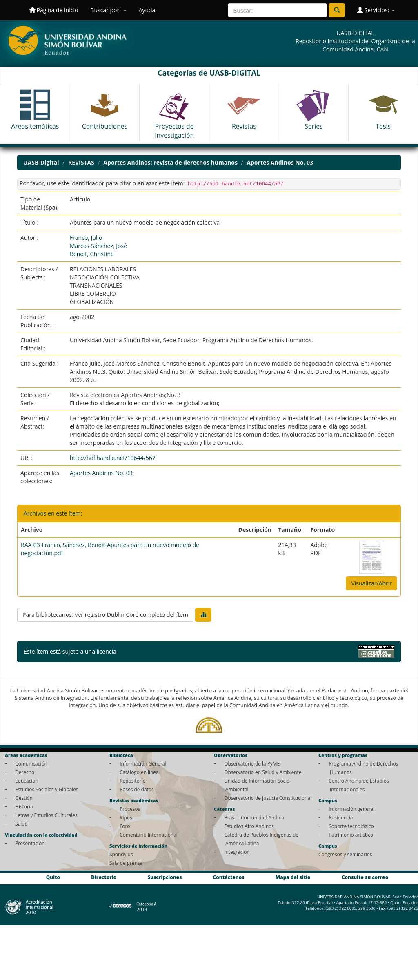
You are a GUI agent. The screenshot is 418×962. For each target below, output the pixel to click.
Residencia (341, 817)
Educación (26, 780)
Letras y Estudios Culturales (46, 815)
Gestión (24, 798)
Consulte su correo (365, 877)
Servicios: (376, 10)
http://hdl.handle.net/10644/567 (113, 458)
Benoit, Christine (92, 254)
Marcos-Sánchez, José (98, 246)
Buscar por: (108, 10)
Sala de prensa (125, 862)
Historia (24, 806)
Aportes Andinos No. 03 (280, 162)
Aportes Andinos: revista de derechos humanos (170, 162)
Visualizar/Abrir (371, 583)
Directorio (103, 877)
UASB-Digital (41, 162)
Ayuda (147, 10)
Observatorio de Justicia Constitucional (267, 798)
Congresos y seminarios (345, 854)
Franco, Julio (86, 237)
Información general (351, 809)
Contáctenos (229, 877)
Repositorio (133, 780)
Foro (125, 826)
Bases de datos (136, 789)
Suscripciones (164, 877)
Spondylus (121, 854)
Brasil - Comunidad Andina (254, 817)
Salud (21, 823)
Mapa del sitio (293, 877)
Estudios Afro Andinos (249, 826)
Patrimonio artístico (351, 834)
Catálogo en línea (139, 772)
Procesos (130, 809)
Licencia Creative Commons (154, 651)
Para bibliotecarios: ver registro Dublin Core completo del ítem (105, 614)
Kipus (126, 817)
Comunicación (31, 763)
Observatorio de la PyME (252, 763)
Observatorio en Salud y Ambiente (262, 772)
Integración (237, 851)
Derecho (24, 772)
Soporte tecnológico (351, 826)
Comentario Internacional (149, 834)
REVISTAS (81, 162)
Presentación (29, 843)
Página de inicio (53, 10)
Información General (143, 763)
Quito (53, 877)
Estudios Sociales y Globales (46, 789)
